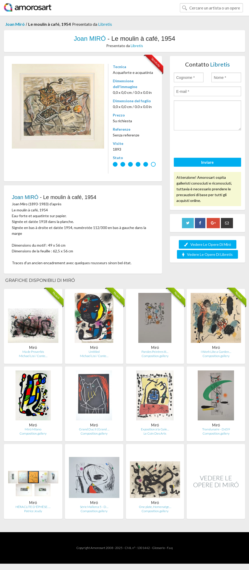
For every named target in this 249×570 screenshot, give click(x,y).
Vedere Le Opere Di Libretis (207, 254)
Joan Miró (15, 24)
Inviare (207, 162)
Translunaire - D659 (216, 429)
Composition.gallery (155, 356)
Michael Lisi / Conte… (33, 356)
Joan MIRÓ (90, 38)
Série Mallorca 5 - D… (94, 507)
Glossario (158, 548)
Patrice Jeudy (33, 511)
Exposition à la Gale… (155, 429)
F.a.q (170, 548)
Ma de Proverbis (33, 352)
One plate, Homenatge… (155, 507)
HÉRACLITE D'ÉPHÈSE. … (33, 507)
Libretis (105, 24)
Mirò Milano (33, 429)
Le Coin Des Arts (155, 433)
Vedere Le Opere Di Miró (207, 244)
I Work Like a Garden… (216, 352)
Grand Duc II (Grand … (94, 429)
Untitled (94, 352)
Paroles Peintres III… (154, 352)
